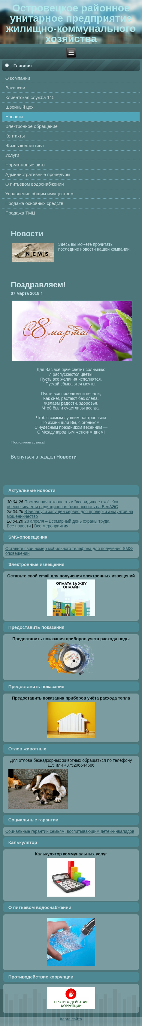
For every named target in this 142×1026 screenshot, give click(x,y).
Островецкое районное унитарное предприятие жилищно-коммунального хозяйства (71, 23)
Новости (27, 233)
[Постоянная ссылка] (28, 442)
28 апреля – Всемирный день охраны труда (66, 521)
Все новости (19, 526)
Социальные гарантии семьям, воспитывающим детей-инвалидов (69, 831)
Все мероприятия (51, 526)
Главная (23, 65)
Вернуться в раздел (44, 456)
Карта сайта (71, 1019)
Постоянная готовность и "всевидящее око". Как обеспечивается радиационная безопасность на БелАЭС (62, 504)
